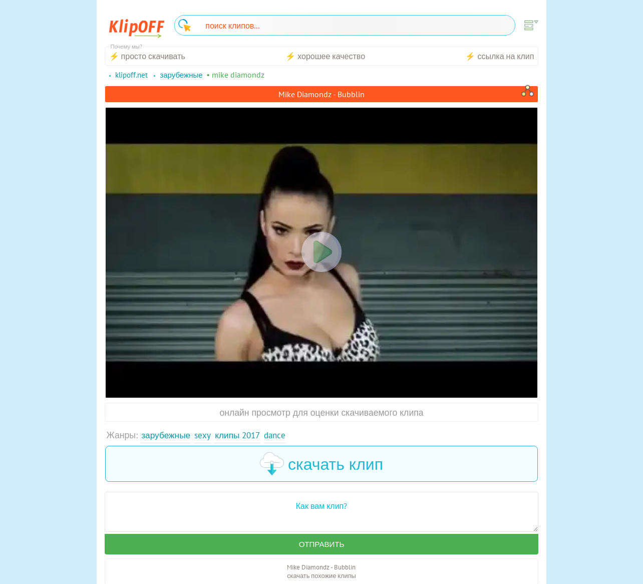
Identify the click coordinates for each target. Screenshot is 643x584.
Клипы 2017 (240, 435)
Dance (279, 435)
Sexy (203, 435)
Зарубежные (166, 435)
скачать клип (321, 464)
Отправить (321, 544)
